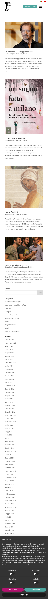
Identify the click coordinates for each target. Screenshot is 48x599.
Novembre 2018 (10, 501)
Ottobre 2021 (9, 418)
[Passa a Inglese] (45, 1)
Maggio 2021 (9, 432)
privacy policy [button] (21, 546)
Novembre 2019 (10, 471)
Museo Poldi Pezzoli (12, 318)
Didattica (8, 267)
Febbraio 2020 (10, 461)
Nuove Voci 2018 (11, 212)
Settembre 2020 (10, 451)
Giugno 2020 (9, 458)
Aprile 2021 (9, 435)
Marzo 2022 (9, 402)
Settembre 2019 (10, 478)
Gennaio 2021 (9, 441)
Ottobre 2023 (9, 376)
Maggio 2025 (9, 356)
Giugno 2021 (9, 428)
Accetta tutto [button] (35, 589)
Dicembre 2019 (10, 468)
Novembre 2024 (10, 363)
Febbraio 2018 (10, 524)
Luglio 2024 (9, 366)
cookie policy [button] (6, 554)
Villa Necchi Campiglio (12, 331)
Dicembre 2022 (10, 392)
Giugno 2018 (9, 510)
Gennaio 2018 (9, 527)
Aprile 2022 (9, 399)
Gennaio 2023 (9, 389)
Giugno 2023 (9, 379)
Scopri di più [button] (24, 594)
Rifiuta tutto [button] (13, 589)
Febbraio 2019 (10, 494)
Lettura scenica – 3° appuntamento (19, 52)
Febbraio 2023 (10, 386)
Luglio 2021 (9, 425)
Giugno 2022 (9, 396)
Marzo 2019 (9, 491)
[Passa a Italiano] (41, 1)
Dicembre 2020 (10, 445)
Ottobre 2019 (9, 474)
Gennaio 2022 (9, 409)
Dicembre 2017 (10, 530)
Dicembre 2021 (10, 412)
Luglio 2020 (9, 455)
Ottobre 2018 (9, 504)
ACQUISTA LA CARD (30, 7)
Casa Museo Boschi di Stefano (15, 305)
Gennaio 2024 (9, 369)
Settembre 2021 (10, 422)
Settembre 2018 (10, 507)
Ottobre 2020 (9, 448)
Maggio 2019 (9, 484)
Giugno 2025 (9, 353)
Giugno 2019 (9, 481)
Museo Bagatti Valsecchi (13, 54)
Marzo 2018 (9, 520)
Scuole (7, 328)
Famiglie (8, 312)
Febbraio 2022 (10, 405)
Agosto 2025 (9, 346)
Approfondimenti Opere (13, 302)
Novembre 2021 (10, 415)
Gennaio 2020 (9, 464)
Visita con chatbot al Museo (16, 265)
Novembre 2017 (10, 533)
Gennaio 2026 (9, 340)
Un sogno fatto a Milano (15, 138)
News (25, 54)
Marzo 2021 (9, 438)
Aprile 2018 (9, 517)
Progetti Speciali (10, 325)
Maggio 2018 (9, 514)
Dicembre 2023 (10, 373)
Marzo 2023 (9, 382)
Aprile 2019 (9, 487)
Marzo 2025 (9, 359)
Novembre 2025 (10, 343)
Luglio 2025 (9, 349)
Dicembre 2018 (10, 497)
